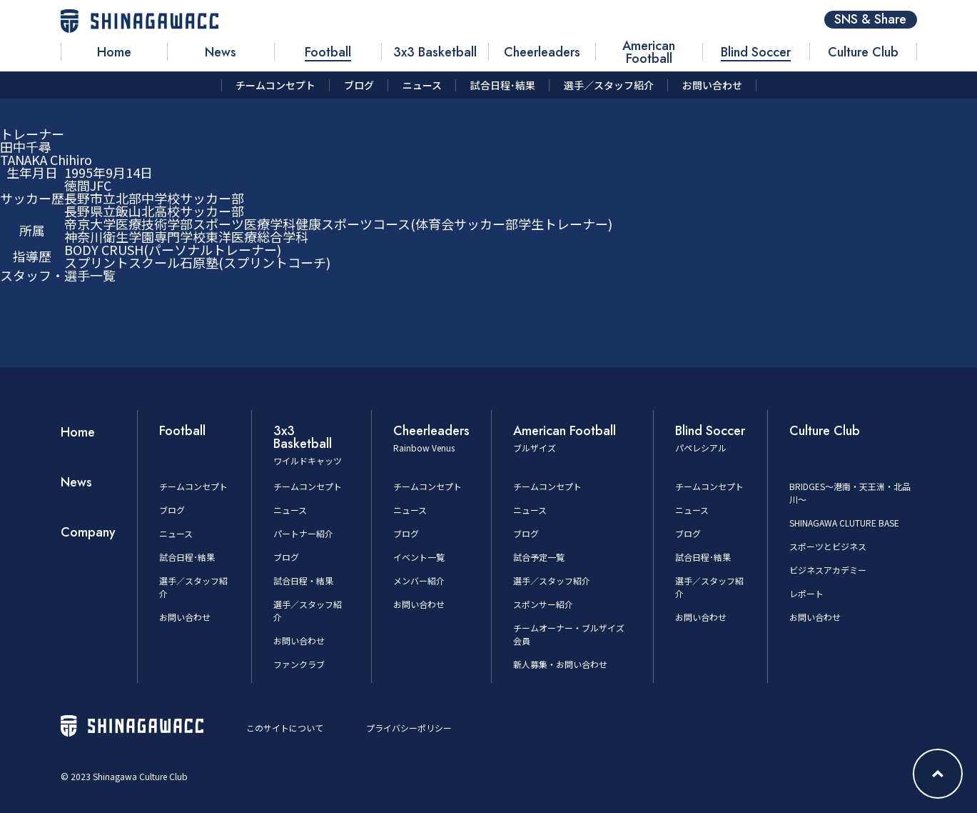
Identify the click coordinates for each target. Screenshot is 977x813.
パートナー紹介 (303, 533)
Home (78, 432)
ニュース (176, 533)
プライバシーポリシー (409, 728)
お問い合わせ (185, 617)
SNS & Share (870, 20)
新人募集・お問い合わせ (560, 664)
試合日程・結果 (303, 580)
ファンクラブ (299, 664)
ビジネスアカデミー (827, 570)
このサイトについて (284, 728)
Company (88, 532)
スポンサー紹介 (543, 604)
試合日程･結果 (187, 557)
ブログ (172, 510)
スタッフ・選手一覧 (58, 275)
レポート (806, 593)
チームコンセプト (193, 486)
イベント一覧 (419, 557)
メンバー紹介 (419, 580)
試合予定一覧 (539, 557)
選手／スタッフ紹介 (551, 580)
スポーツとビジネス (827, 546)
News (76, 482)
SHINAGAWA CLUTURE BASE (844, 523)
